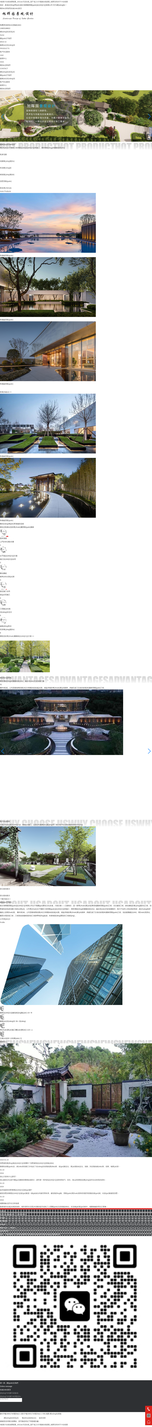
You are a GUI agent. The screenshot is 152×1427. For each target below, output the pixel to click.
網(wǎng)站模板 (55, 1414)
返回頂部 (41, 1419)
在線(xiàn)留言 (16, 8)
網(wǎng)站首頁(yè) (7, 72)
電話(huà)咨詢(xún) (27, 1419)
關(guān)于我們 (5, 75)
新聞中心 (3, 85)
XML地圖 (45, 1414)
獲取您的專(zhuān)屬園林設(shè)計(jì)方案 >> (17, 636)
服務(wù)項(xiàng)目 (7, 79)
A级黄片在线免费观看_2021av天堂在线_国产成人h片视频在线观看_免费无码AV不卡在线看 (34, 2)
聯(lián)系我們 (5, 8)
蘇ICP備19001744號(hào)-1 (31, 1414)
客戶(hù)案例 (5, 82)
